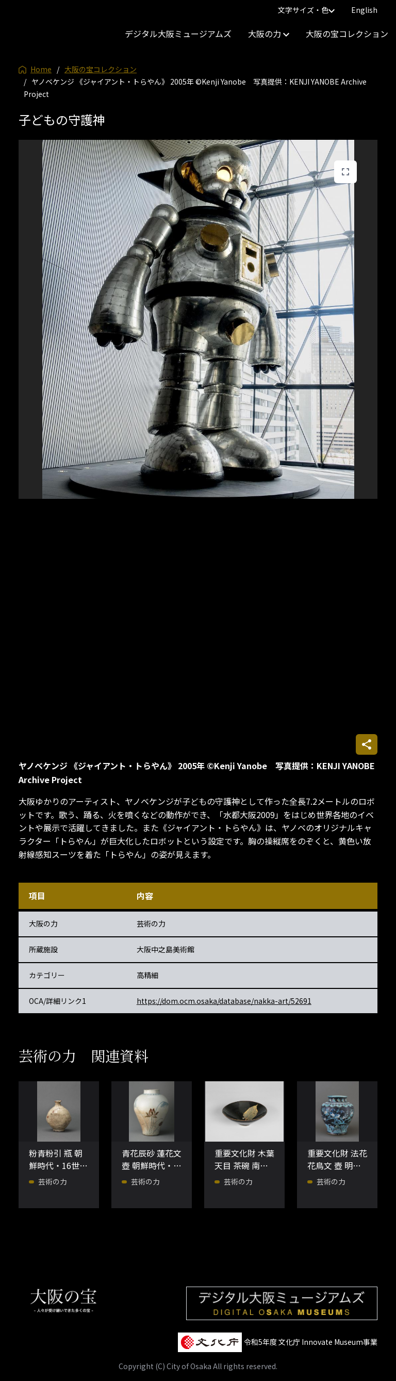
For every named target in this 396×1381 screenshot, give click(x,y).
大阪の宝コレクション (347, 33)
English (364, 10)
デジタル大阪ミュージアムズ (178, 33)
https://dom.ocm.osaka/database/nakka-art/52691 (224, 1001)
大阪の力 (268, 33)
